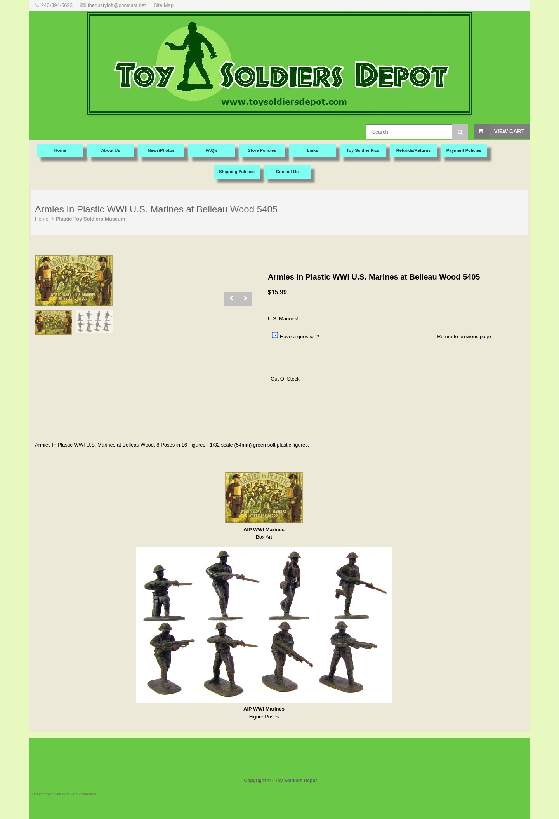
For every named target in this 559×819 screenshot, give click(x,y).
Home (42, 219)
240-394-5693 (57, 5)
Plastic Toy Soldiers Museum (90, 219)
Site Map (164, 5)
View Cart (509, 131)
